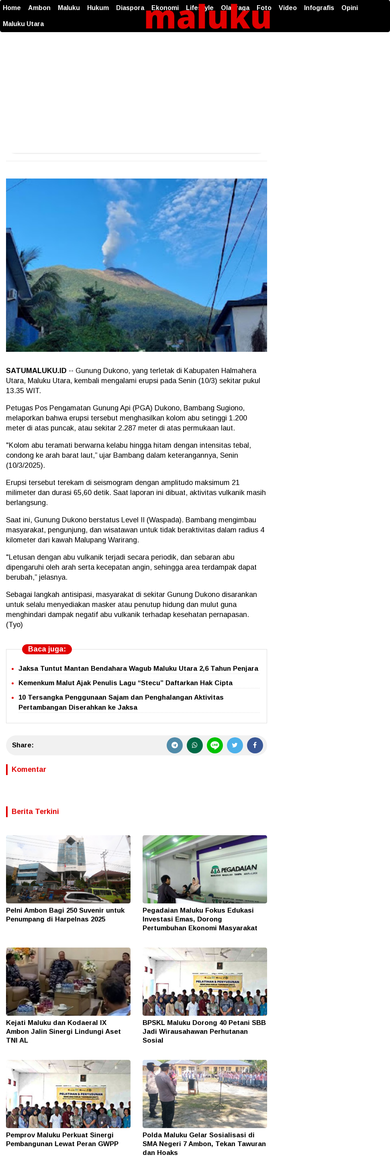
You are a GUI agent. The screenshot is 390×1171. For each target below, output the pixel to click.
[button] (382, 4)
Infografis (319, 7)
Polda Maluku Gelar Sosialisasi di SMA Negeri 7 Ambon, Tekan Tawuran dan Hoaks (204, 1144)
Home (12, 7)
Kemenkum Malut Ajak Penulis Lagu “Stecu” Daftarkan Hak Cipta (125, 683)
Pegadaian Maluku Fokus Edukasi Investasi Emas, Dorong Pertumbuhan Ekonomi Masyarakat (200, 919)
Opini (349, 7)
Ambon (39, 7)
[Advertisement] (195, 93)
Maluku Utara (23, 23)
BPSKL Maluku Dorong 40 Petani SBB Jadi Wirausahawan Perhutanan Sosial (204, 1031)
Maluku (69, 7)
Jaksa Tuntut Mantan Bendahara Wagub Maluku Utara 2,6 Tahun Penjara (138, 668)
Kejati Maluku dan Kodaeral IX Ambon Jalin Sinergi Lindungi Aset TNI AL (63, 1031)
